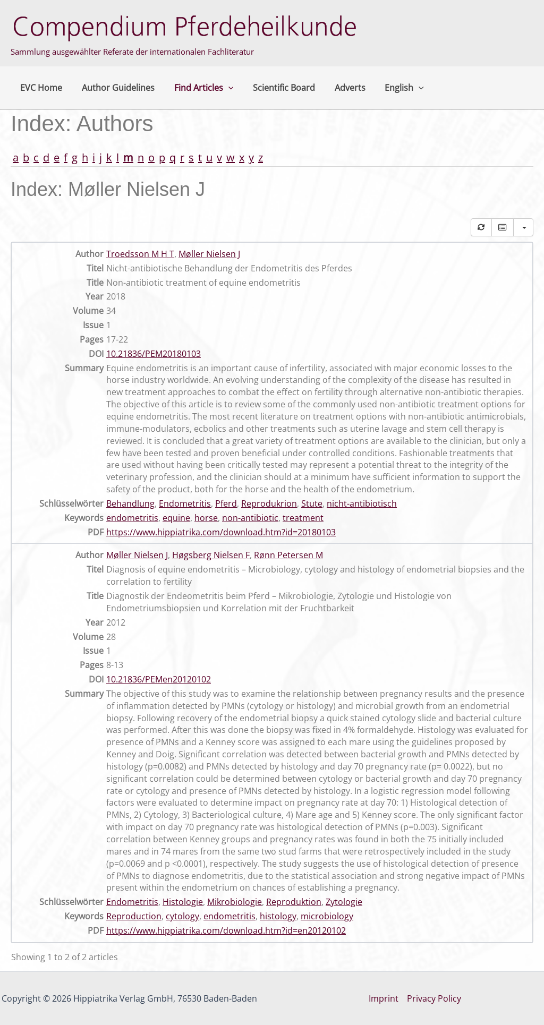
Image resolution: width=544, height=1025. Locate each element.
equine (176, 518)
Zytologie (344, 902)
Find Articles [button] (197, 87)
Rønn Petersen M (288, 555)
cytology (182, 916)
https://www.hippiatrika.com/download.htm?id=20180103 (221, 532)
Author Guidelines (114, 87)
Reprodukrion (269, 503)
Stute (311, 503)
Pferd (226, 503)
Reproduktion (293, 902)
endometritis (132, 518)
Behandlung (130, 503)
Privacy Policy (434, 998)
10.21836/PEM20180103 (153, 354)
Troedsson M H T (140, 254)
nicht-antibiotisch (362, 503)
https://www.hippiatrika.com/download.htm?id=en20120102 (226, 930)
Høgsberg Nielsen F (211, 555)
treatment (303, 518)
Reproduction (134, 916)
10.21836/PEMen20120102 (158, 679)
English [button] (391, 87)
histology (278, 916)
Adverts (339, 87)
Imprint (383, 998)
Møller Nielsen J (209, 254)
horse (206, 518)
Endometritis (185, 503)
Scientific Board (275, 87)
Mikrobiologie (234, 902)
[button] (222, 87)
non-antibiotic (250, 518)
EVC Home (40, 87)
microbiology (327, 916)
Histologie (183, 902)
